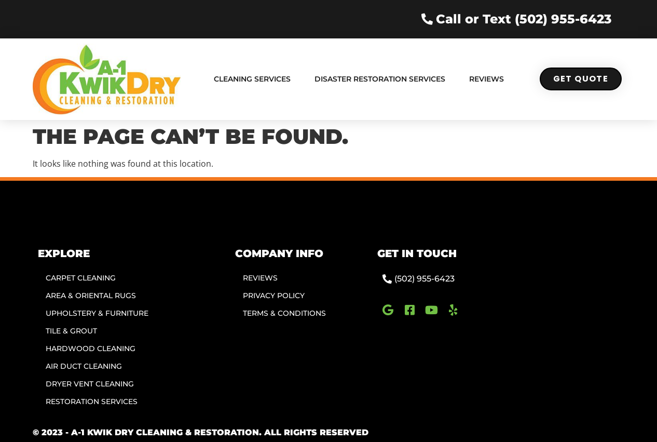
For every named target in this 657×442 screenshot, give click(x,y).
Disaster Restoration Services (379, 79)
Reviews (486, 79)
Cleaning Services (252, 79)
